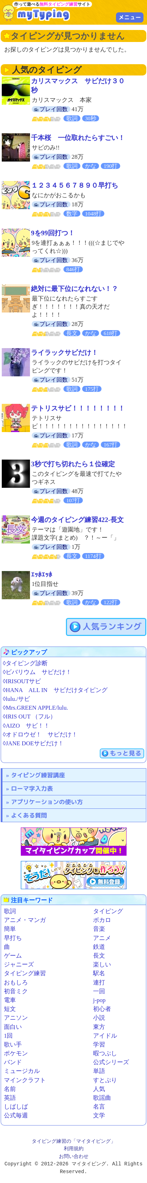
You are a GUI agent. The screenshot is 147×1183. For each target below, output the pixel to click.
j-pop (99, 1000)
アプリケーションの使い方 (47, 801)
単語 (99, 1071)
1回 (8, 1035)
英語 (10, 1097)
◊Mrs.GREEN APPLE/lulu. (35, 707)
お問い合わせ (73, 1156)
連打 (99, 982)
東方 (99, 1027)
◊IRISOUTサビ (22, 681)
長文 (99, 955)
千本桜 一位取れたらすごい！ (78, 137)
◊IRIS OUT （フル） (29, 716)
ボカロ (102, 920)
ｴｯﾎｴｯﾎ (41, 574)
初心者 (102, 1009)
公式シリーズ (111, 1062)
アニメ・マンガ (25, 920)
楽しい (102, 964)
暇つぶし (105, 1053)
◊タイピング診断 (25, 663)
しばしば (16, 1106)
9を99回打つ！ (53, 233)
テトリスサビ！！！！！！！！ (78, 408)
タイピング (108, 911)
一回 (99, 991)
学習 (99, 1044)
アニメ (102, 938)
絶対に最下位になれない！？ (74, 288)
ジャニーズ (19, 964)
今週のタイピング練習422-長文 (77, 519)
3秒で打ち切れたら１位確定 (73, 464)
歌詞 (10, 911)
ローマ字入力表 (32, 788)
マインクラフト (25, 1080)
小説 (99, 1017)
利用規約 (74, 1149)
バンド (13, 1062)
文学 (99, 1115)
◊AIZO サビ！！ (26, 725)
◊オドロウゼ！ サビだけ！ (40, 734)
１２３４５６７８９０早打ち (74, 185)
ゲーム (13, 955)
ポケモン (16, 1053)
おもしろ (16, 982)
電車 (10, 1000)
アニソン (16, 1017)
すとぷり (105, 1080)
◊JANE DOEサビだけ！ (33, 743)
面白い (13, 1027)
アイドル (105, 1035)
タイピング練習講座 (38, 775)
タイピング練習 (25, 973)
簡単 (10, 929)
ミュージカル (22, 1071)
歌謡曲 (102, 1097)
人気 (99, 1089)
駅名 (99, 973)
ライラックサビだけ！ (64, 352)
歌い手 (13, 1044)
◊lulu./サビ (16, 699)
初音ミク (16, 991)
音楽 (99, 929)
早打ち (13, 938)
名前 (10, 1089)
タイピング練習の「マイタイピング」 (74, 1141)
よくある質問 (29, 815)
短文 (10, 1009)
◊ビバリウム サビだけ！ (37, 672)
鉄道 (99, 947)
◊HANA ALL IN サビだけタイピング (55, 690)
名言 (99, 1106)
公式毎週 (16, 1115)
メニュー (129, 17)
